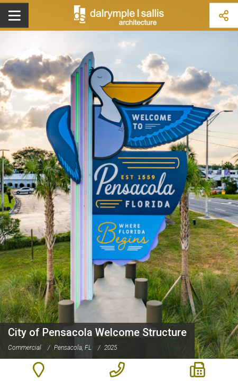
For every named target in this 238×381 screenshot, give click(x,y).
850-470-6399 (117, 370)
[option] (119, 190)
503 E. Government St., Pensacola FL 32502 (38, 370)
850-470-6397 (198, 370)
